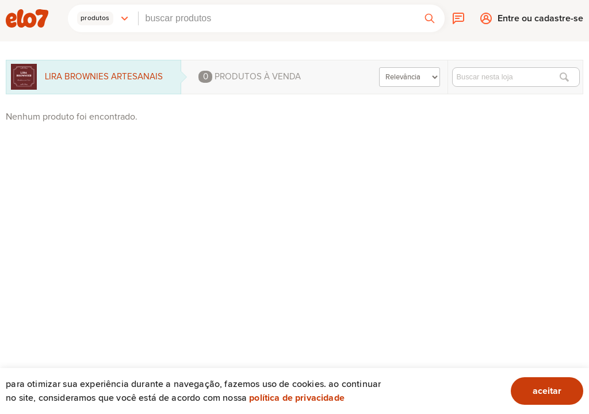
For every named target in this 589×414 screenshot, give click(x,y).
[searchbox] (277, 18)
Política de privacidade (297, 397)
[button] (103, 18)
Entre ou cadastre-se (540, 21)
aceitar (547, 391)
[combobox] (277, 18)
